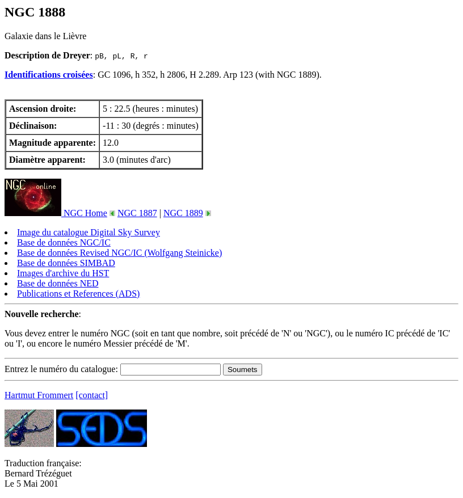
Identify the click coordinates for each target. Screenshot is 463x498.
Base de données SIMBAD (66, 263)
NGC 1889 (183, 213)
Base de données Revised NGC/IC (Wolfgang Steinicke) (119, 253)
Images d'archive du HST (63, 273)
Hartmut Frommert (39, 395)
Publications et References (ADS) (78, 293)
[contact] (91, 395)
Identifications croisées (49, 74)
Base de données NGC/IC (64, 242)
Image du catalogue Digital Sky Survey (88, 232)
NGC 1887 (137, 213)
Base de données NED (58, 283)
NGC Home (56, 213)
